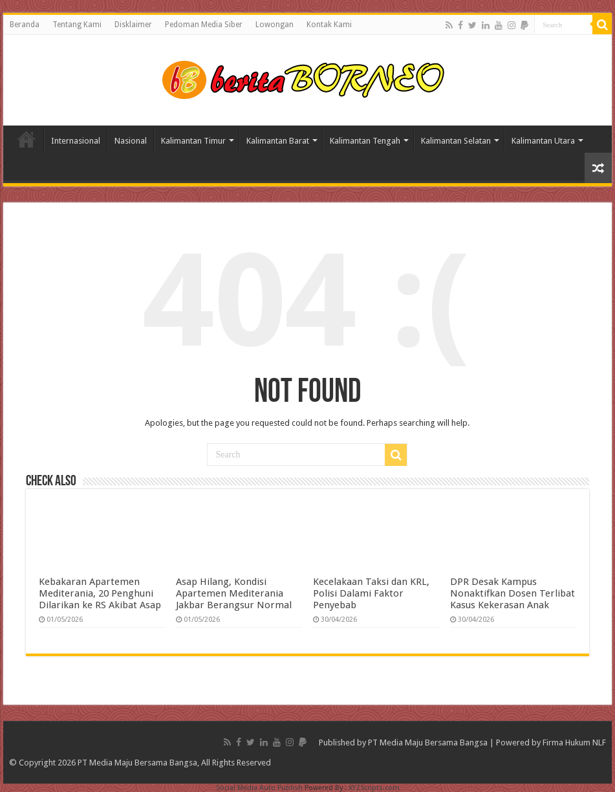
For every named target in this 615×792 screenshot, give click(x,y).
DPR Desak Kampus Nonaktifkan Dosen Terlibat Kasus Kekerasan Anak (512, 593)
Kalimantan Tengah (365, 141)
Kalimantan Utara (543, 141)
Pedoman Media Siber (204, 24)
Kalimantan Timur (193, 141)
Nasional (130, 141)
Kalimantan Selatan (456, 141)
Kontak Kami (329, 24)
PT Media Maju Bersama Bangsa (428, 742)
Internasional (75, 141)
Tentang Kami (77, 24)
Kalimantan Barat (277, 141)
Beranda (24, 24)
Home (26, 139)
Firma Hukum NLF (574, 742)
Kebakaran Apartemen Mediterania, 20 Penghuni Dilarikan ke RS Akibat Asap (100, 593)
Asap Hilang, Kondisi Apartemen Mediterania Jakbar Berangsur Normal (234, 593)
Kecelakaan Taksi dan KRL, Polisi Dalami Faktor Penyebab (371, 593)
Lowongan (274, 24)
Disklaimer (133, 24)
